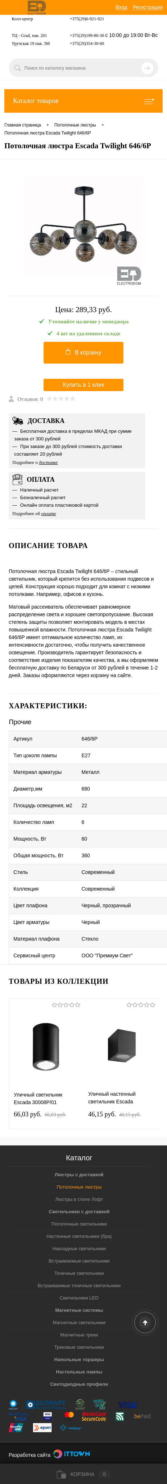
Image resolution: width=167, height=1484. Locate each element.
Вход (121, 7)
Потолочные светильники (79, 1224)
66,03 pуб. (40, 1114)
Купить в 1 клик (83, 385)
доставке (48, 462)
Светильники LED (79, 1298)
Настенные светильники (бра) (79, 1236)
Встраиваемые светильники (79, 1261)
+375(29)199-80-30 (87, 35)
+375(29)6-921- (84, 18)
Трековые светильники (79, 1347)
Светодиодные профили (79, 1384)
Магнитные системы (79, 1310)
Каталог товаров (83, 101)
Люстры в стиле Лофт (79, 1199)
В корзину (83, 352)
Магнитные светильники (79, 1322)
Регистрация (148, 7)
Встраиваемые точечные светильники (79, 1285)
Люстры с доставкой (79, 1174)
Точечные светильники (79, 1273)
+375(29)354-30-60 (87, 43)
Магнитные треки (79, 1335)
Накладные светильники (79, 1248)
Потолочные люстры (79, 1187)
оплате (48, 513)
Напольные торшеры (79, 1359)
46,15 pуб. (114, 1114)
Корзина (83, 1474)
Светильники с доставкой (79, 1211)
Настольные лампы (79, 1372)
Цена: (83, 310)
